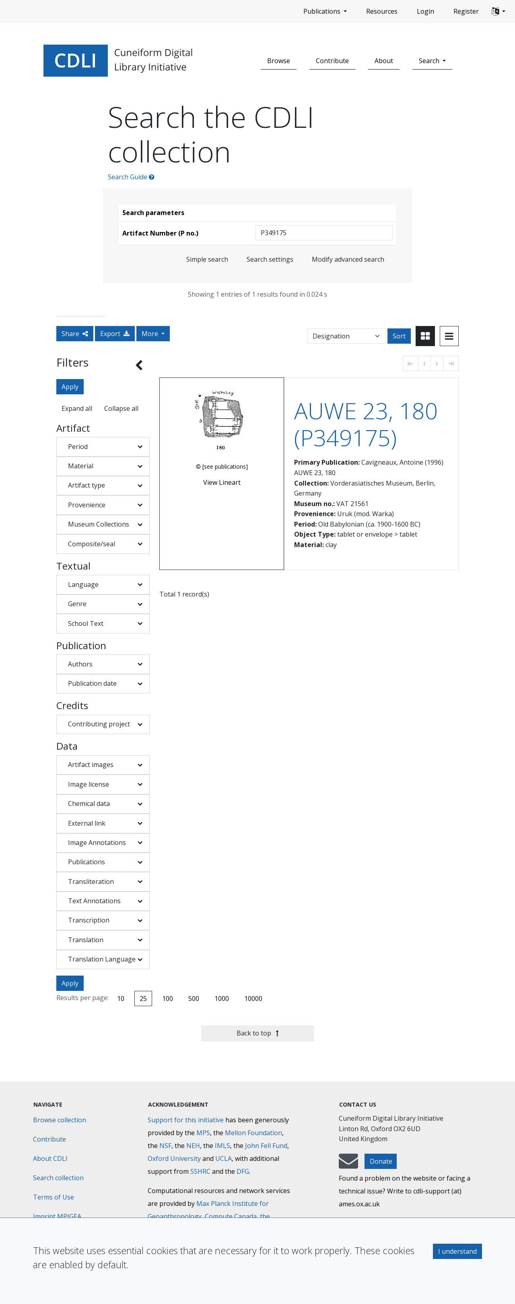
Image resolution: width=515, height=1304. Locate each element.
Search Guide (131, 176)
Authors (80, 664)
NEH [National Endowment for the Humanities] (193, 1145)
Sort (399, 336)
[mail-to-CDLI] (348, 1164)
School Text (85, 623)
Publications (86, 861)
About (384, 60)
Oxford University (174, 1158)
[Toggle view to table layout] (449, 336)
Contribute (332, 60)
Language (83, 584)
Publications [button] (322, 11)
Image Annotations (97, 842)
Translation (85, 939)
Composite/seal (91, 543)
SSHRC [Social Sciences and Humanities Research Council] (200, 1171)
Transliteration (91, 881)
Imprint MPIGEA (57, 1216)
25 (143, 998)
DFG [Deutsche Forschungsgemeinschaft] (243, 1171)
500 (193, 998)
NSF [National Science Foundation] (165, 1145)
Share (75, 333)
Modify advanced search (348, 259)
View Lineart (222, 482)
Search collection (58, 1177)
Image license (88, 784)
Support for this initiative (186, 1119)
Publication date (92, 683)
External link (86, 823)
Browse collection (59, 1119)
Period (78, 446)
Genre (77, 603)
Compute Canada (231, 1216)
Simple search (207, 259)
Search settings (270, 259)
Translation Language (102, 959)
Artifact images (90, 764)
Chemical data (89, 803)
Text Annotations (94, 900)
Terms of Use (53, 1197)
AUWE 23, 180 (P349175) (366, 424)
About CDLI (50, 1158)
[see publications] (225, 466)
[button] (498, 11)
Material (80, 465)
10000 (253, 998)
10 (120, 998)
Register (466, 11)
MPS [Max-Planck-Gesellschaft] (203, 1132)
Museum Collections (98, 524)
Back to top (258, 1033)
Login (425, 11)
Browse (278, 60)
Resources (382, 11)
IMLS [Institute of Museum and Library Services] (222, 1145)
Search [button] (430, 60)
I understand (457, 1251)
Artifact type (86, 485)
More (151, 333)
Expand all (77, 408)
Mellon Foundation (253, 1132)
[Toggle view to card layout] (425, 336)
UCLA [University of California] (223, 1158)
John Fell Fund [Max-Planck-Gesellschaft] (266, 1145)
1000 (221, 998)
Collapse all (121, 408)
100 (167, 998)
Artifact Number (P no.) (160, 233)
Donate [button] (381, 1161)
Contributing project (99, 724)
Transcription (88, 920)
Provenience (86, 504)
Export (115, 333)
